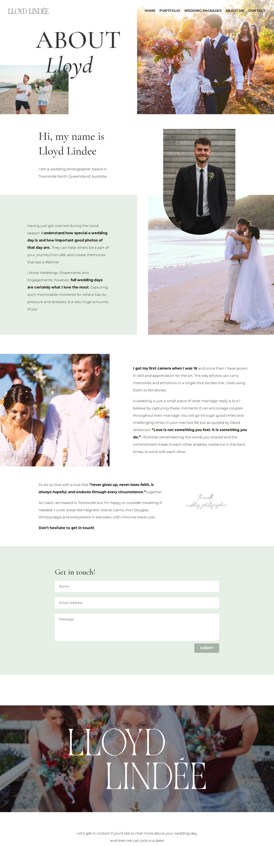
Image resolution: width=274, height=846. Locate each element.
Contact (257, 11)
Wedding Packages (202, 11)
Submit (206, 648)
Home (150, 11)
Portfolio (170, 11)
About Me (235, 11)
